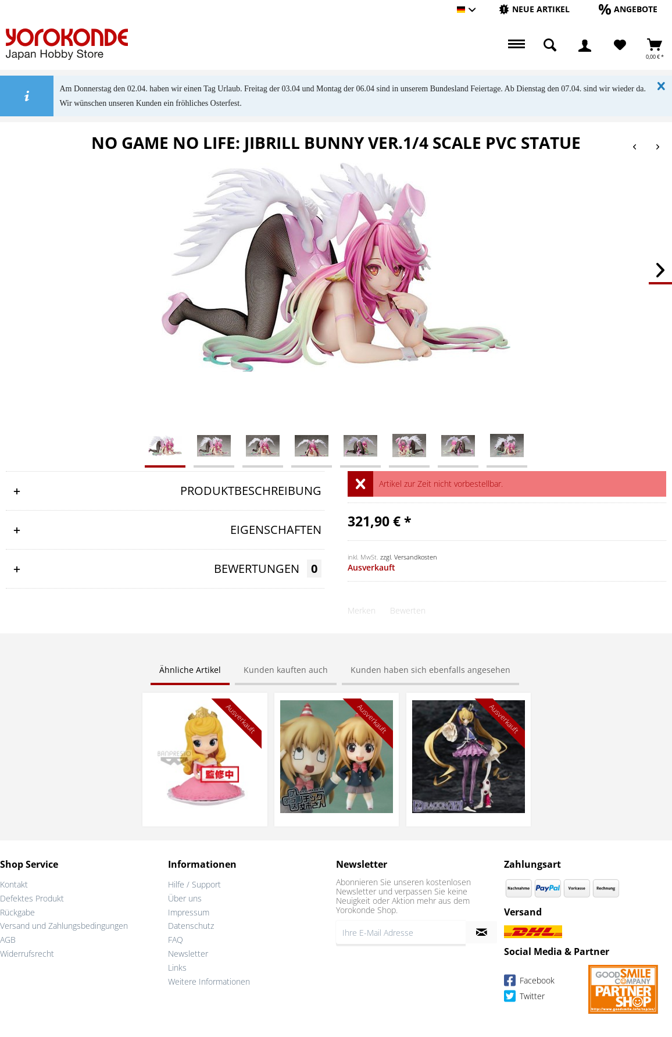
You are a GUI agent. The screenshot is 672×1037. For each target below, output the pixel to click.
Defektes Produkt (32, 898)
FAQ (175, 939)
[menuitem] (534, 9)
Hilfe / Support (194, 884)
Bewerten (408, 610)
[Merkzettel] (620, 45)
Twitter (524, 997)
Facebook (529, 982)
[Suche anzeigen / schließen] (549, 45)
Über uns (185, 898)
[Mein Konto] (585, 45)
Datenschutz (191, 925)
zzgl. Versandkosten (408, 557)
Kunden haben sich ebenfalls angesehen (430, 669)
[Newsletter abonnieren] (481, 932)
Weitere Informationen (209, 981)
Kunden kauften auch (286, 669)
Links (177, 967)
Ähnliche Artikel (190, 669)
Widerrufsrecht (27, 953)
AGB (8, 939)
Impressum (188, 912)
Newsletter (188, 953)
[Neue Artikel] (534, 9)
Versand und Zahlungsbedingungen (64, 925)
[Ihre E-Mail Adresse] (401, 932)
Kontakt (14, 884)
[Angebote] (628, 9)
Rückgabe (17, 912)
